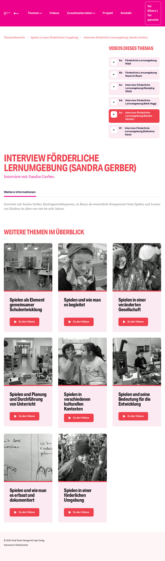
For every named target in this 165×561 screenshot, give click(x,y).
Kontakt (126, 13)
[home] (14, 13)
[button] (35, 13)
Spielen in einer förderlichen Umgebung (54, 37)
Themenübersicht (14, 37)
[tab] (20, 193)
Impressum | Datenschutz (16, 545)
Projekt (108, 13)
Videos (54, 13)
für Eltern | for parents (153, 13)
